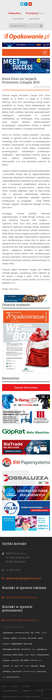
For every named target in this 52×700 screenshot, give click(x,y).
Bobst (40, 660)
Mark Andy (27, 643)
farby (21, 666)
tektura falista (17, 655)
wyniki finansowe (13, 677)
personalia (32, 638)
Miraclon (34, 666)
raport (40, 638)
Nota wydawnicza (9, 690)
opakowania (8, 632)
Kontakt (39, 690)
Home (4, 686)
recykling (43, 632)
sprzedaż (27, 666)
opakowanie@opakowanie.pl (23, 578)
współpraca (42, 649)
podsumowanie (17, 671)
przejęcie (6, 644)
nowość (6, 666)
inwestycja (6, 638)
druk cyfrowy (22, 638)
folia (4, 677)
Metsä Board (26, 649)
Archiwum (26, 686)
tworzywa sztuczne (11, 649)
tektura (33, 655)
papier (17, 666)
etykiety (14, 638)
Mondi (34, 649)
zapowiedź (15, 660)
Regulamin (26, 690)
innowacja (7, 671)
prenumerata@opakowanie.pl (22, 620)
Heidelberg (7, 655)
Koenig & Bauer (43, 655)
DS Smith (24, 660)
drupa (42, 665)
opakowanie (16, 643)
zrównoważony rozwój (22, 633)
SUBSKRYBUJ (34, 18)
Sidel (12, 666)
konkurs (6, 660)
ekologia (37, 632)
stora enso (41, 671)
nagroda (27, 654)
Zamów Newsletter (26, 387)
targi (32, 633)
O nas (14, 686)
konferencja (33, 660)
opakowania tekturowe (29, 671)
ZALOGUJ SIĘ (18, 18)
